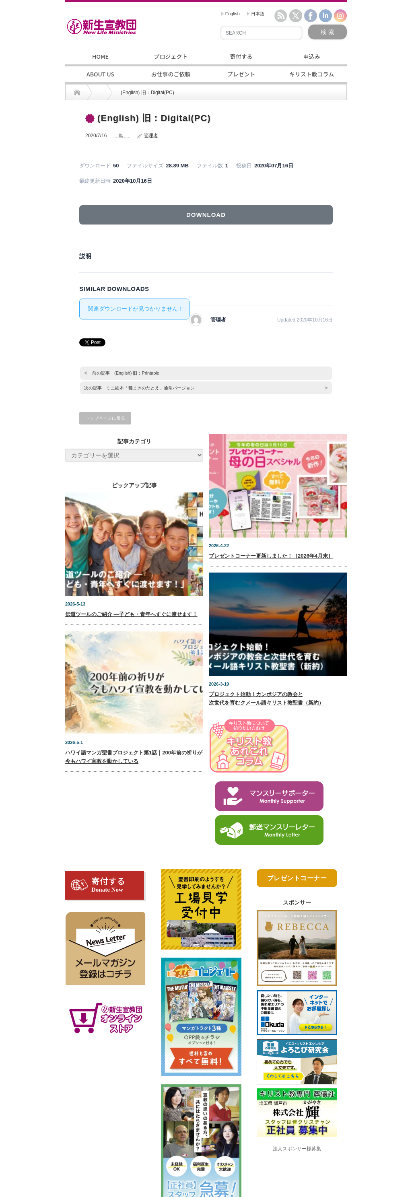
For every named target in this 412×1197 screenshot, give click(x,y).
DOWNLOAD (206, 214)
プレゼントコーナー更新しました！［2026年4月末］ (271, 556)
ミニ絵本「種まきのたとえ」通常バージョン (150, 387)
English (230, 13)
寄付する (241, 56)
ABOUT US (100, 74)
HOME (100, 56)
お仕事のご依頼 (171, 74)
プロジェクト (171, 56)
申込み (311, 56)
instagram (340, 15)
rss (280, 15)
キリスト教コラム (311, 74)
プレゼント (241, 74)
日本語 (255, 13)
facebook (310, 15)
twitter (295, 15)
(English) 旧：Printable (136, 373)
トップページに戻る (105, 418)
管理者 (151, 135)
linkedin (325, 15)
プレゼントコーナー (297, 878)
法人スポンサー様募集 (297, 1149)
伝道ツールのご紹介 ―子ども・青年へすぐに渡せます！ (131, 614)
